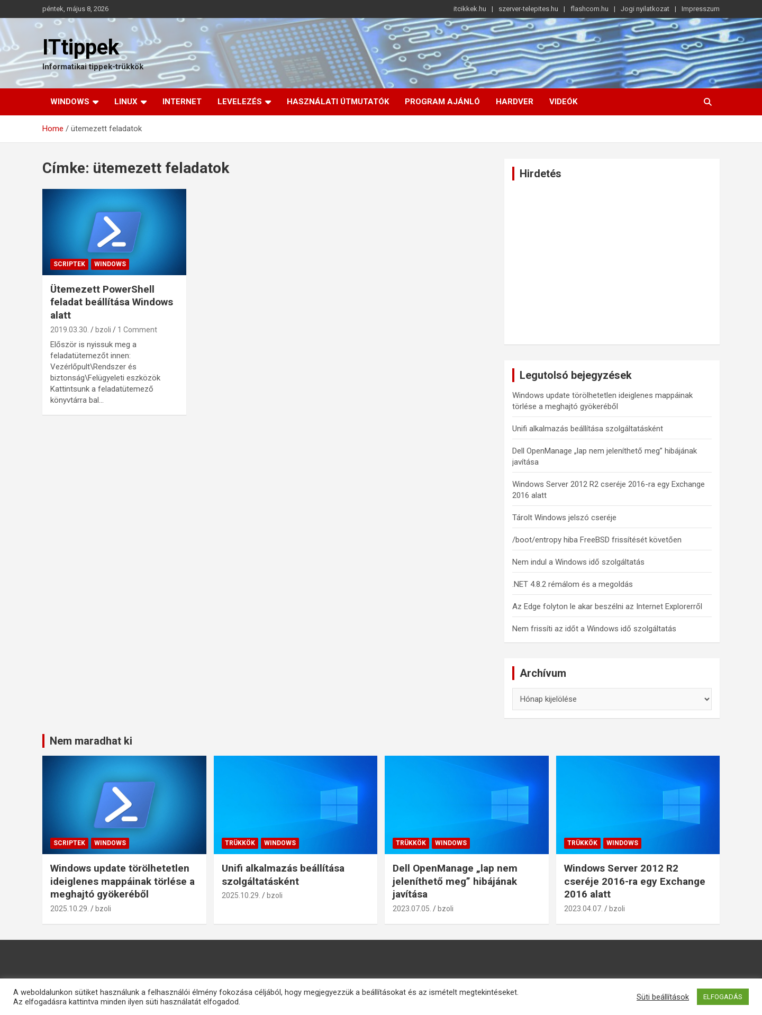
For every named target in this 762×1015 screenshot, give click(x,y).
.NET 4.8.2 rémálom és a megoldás (572, 584)
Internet (182, 101)
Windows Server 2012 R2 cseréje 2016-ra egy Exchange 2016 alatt (634, 881)
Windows (69, 101)
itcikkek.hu (469, 9)
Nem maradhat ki (91, 741)
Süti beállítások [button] (663, 997)
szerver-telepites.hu (528, 9)
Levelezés (239, 101)
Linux (126, 101)
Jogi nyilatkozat (645, 9)
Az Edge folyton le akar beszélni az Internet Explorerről (607, 606)
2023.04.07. (583, 908)
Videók (563, 101)
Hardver (514, 101)
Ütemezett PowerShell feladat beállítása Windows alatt (111, 302)
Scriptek (69, 264)
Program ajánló (442, 101)
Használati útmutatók (338, 101)
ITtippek (80, 47)
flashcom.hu (589, 9)
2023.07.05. (412, 908)
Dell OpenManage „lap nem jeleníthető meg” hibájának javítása (455, 881)
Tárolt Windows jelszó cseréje (564, 517)
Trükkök (240, 843)
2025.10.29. (69, 908)
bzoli (103, 329)
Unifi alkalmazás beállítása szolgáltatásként (587, 428)
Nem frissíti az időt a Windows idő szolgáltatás (594, 628)
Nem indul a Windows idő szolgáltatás (578, 562)
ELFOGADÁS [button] (722, 997)
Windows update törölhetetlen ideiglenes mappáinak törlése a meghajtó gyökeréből (122, 881)
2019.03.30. (69, 329)
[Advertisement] (612, 262)
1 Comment (137, 329)
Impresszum (701, 9)
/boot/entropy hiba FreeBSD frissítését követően (597, 540)
